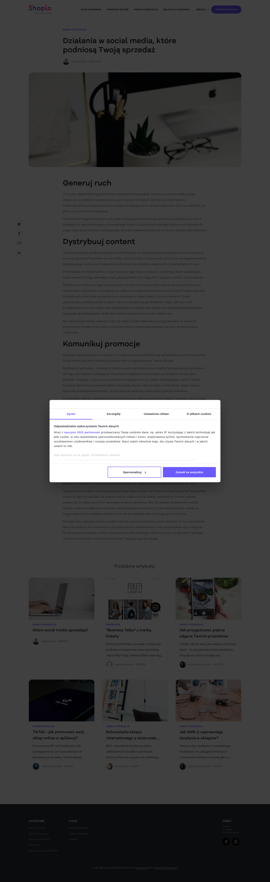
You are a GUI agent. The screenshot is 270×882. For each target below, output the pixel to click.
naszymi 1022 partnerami (82, 432)
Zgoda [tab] (71, 413)
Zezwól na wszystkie (189, 472)
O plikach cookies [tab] (199, 413)
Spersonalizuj (134, 472)
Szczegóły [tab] (114, 413)
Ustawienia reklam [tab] (156, 413)
